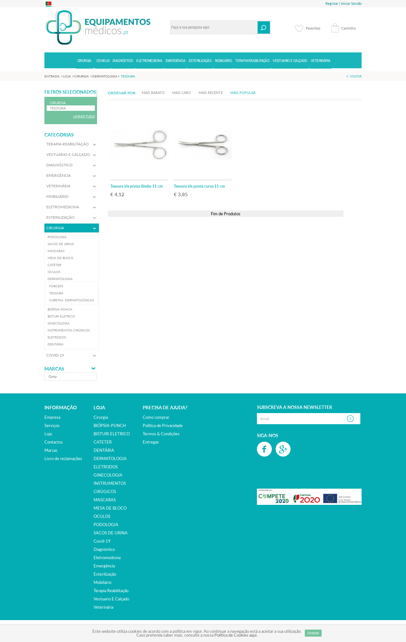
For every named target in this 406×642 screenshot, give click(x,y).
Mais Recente (211, 92)
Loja (48, 433)
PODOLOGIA (106, 524)
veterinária (103, 607)
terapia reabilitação (111, 590)
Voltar (356, 76)
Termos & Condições (161, 433)
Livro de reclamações (63, 458)
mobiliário (102, 582)
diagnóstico (104, 549)
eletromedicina (107, 557)
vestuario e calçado (111, 598)
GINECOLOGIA (108, 475)
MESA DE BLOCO (110, 508)
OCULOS (102, 516)
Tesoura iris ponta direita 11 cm (136, 186)
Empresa (52, 417)
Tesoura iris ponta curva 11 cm (199, 186)
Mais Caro (181, 92)
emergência (104, 565)
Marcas (54, 368)
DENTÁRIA (104, 450)
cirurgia (101, 417)
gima (52, 376)
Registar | (332, 3)
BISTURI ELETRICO (112, 433)
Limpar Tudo (84, 116)
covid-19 (102, 541)
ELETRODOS (106, 466)
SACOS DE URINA (111, 532)
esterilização (105, 574)
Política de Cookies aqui (235, 635)
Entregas (151, 442)
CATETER (103, 442)
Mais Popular (243, 92)
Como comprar (156, 417)
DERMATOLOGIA (110, 458)
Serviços (52, 425)
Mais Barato (153, 92)
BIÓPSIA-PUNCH (110, 425)
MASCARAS (105, 499)
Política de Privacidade (163, 425)
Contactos (53, 442)
